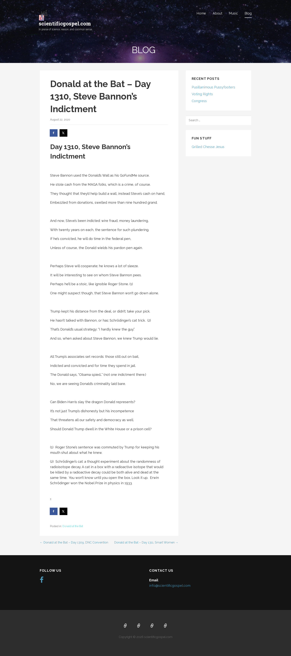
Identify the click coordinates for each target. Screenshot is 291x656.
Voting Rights (202, 94)
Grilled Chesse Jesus (208, 147)
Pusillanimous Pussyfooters (213, 87)
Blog (248, 13)
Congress (199, 101)
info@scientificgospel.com (169, 585)
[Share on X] (63, 133)
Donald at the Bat (73, 526)
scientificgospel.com (65, 23)
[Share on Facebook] (54, 133)
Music (233, 13)
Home (201, 13)
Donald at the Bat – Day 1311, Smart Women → (146, 542)
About (217, 13)
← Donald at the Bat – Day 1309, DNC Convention (74, 542)
